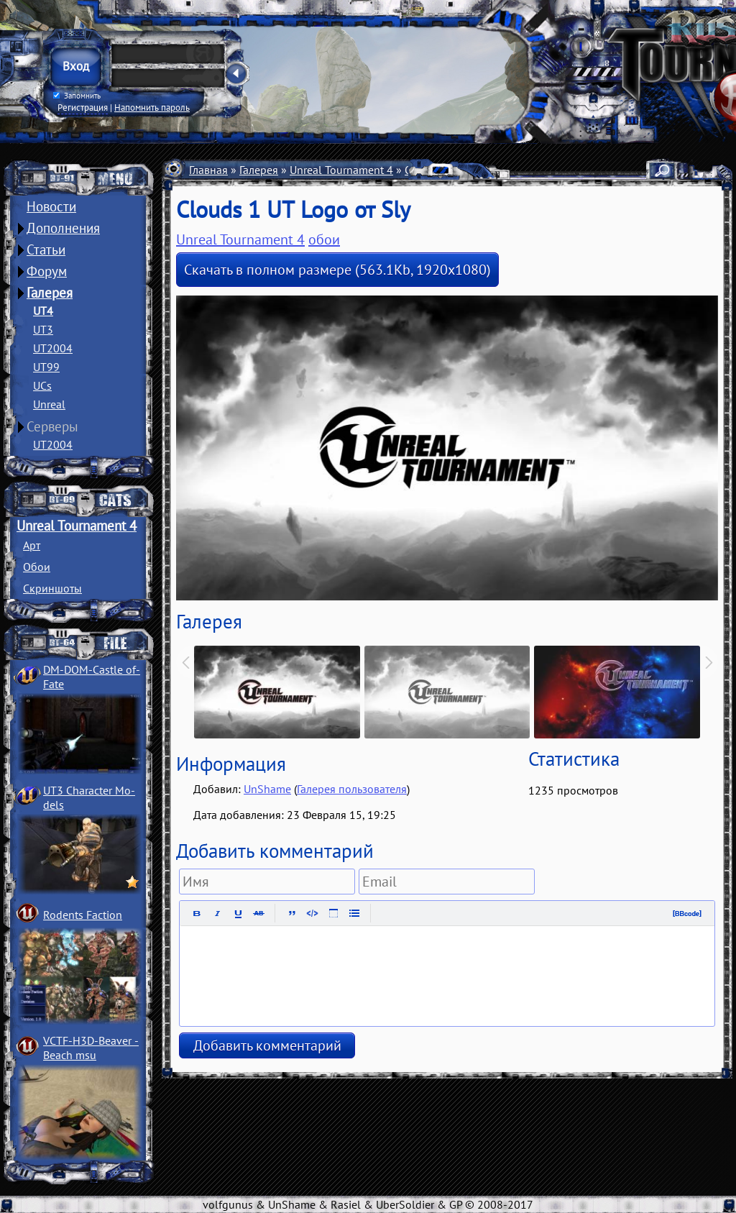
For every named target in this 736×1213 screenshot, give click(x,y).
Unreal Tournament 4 (77, 525)
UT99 (46, 367)
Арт (31, 545)
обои (324, 239)
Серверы (52, 426)
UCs (42, 385)
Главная (208, 170)
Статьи (46, 249)
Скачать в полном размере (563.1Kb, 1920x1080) (337, 269)
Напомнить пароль (152, 107)
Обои (36, 566)
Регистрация (83, 107)
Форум (47, 271)
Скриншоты (52, 588)
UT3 (43, 329)
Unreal (49, 404)
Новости (51, 206)
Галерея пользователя (352, 789)
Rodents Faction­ (82, 914)
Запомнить (77, 96)
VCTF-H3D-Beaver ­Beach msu (91, 1047)
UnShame (267, 789)
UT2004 (53, 348)
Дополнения (63, 228)
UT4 (43, 310)
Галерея (50, 292)
